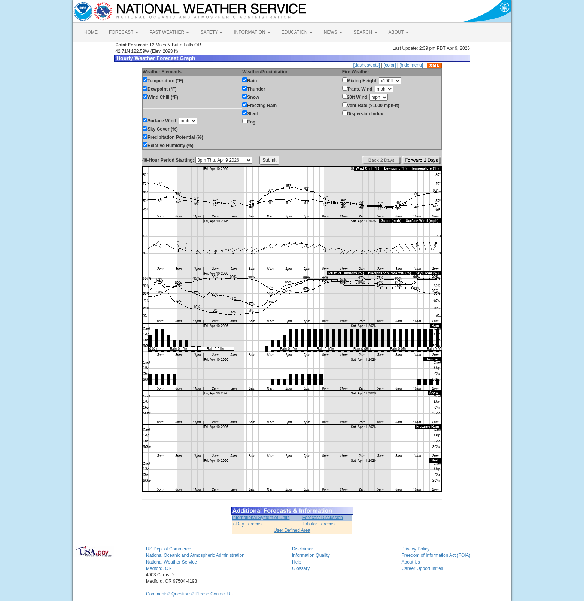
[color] (390, 65)
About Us (411, 562)
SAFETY (211, 32)
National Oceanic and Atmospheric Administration (195, 555)
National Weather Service (171, 562)
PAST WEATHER (169, 32)
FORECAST (123, 32)
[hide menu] (411, 65)
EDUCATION (297, 32)
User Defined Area (292, 530)
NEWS (333, 32)
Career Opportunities (422, 568)
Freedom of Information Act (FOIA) (436, 555)
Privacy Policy (416, 549)
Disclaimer (302, 549)
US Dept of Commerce (168, 549)
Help (296, 562)
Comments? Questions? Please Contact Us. (190, 594)
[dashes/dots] (366, 65)
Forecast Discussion (322, 517)
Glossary (301, 568)
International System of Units (260, 517)
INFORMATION (252, 32)
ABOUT (399, 32)
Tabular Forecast (319, 524)
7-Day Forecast (247, 524)
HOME (91, 32)
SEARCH (365, 32)
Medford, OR (159, 568)
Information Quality (311, 555)
